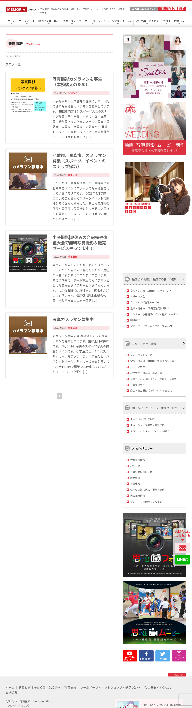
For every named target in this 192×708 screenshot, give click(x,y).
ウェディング (26, 21)
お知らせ (135, 465)
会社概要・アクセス (147, 21)
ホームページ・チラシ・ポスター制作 (151, 407)
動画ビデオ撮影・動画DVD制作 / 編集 (150, 279)
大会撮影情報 (137, 459)
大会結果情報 (137, 495)
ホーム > (10, 56)
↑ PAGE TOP (177, 674)
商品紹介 (135, 478)
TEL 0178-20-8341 (172, 9)
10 (134, 211)
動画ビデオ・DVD (48, 21)
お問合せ (179, 21)
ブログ (166, 21)
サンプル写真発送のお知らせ (146, 501)
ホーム (11, 21)
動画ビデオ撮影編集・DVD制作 (39, 687)
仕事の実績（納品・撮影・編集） (148, 489)
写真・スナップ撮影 (140, 343)
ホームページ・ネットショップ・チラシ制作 (110, 687)
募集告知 (135, 483)
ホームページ (92, 21)
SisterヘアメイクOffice (118, 21)
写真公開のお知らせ (141, 472)
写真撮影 (70, 687)
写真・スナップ (72, 21)
